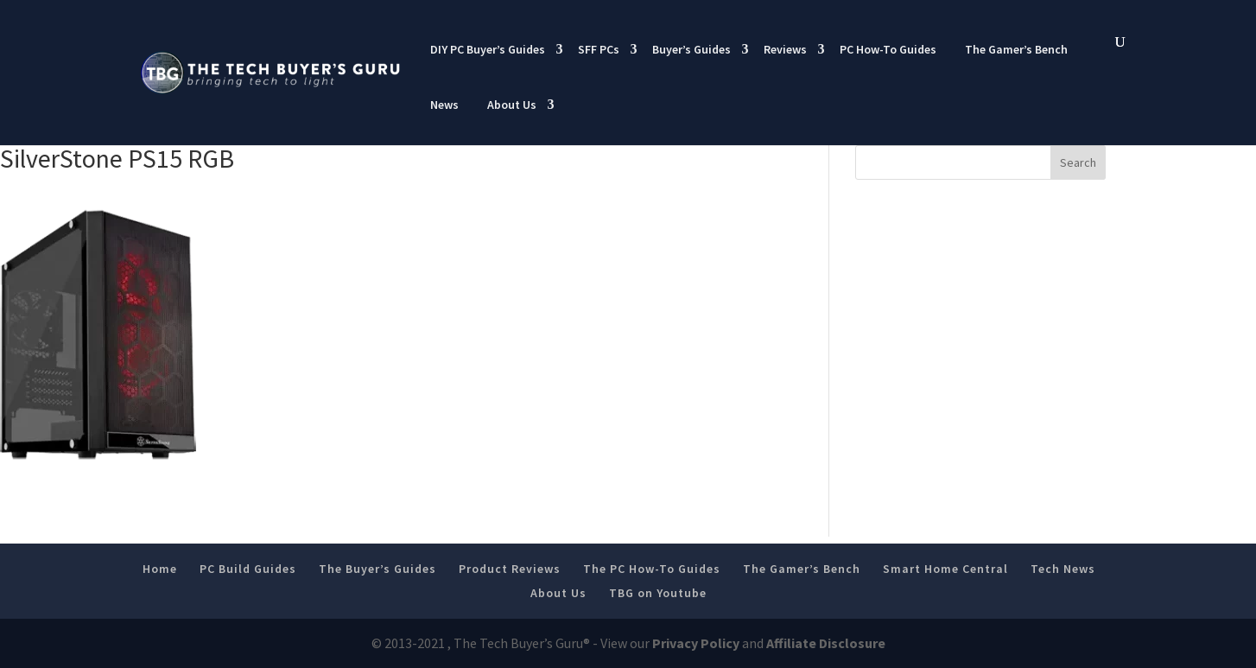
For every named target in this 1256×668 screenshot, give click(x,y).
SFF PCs (598, 49)
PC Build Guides (248, 568)
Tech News (1063, 568)
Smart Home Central (945, 568)
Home (160, 568)
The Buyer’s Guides (377, 568)
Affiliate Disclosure (825, 643)
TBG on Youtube (658, 593)
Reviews (785, 49)
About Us (511, 104)
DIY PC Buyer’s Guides (487, 49)
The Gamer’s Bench (1016, 49)
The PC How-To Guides (651, 568)
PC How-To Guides (888, 49)
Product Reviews (510, 568)
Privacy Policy (695, 643)
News (444, 104)
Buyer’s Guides (691, 49)
